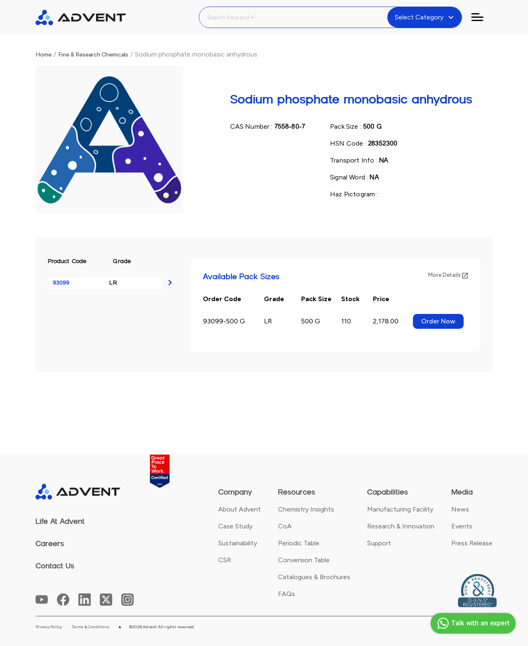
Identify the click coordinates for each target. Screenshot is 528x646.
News (460, 509)
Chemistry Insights (306, 509)
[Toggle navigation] (482, 17)
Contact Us (54, 566)
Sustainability (237, 543)
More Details (448, 274)
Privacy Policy (48, 627)
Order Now (438, 321)
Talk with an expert (472, 623)
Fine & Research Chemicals (93, 54)
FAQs (286, 594)
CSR (224, 560)
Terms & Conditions (90, 627)
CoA (285, 526)
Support (379, 543)
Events (461, 526)
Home (43, 54)
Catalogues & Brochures (314, 577)
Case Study (235, 526)
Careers (49, 543)
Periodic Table (298, 543)
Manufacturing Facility (400, 509)
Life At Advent (60, 521)
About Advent (239, 509)
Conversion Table (304, 560)
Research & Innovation (400, 526)
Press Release (472, 543)
